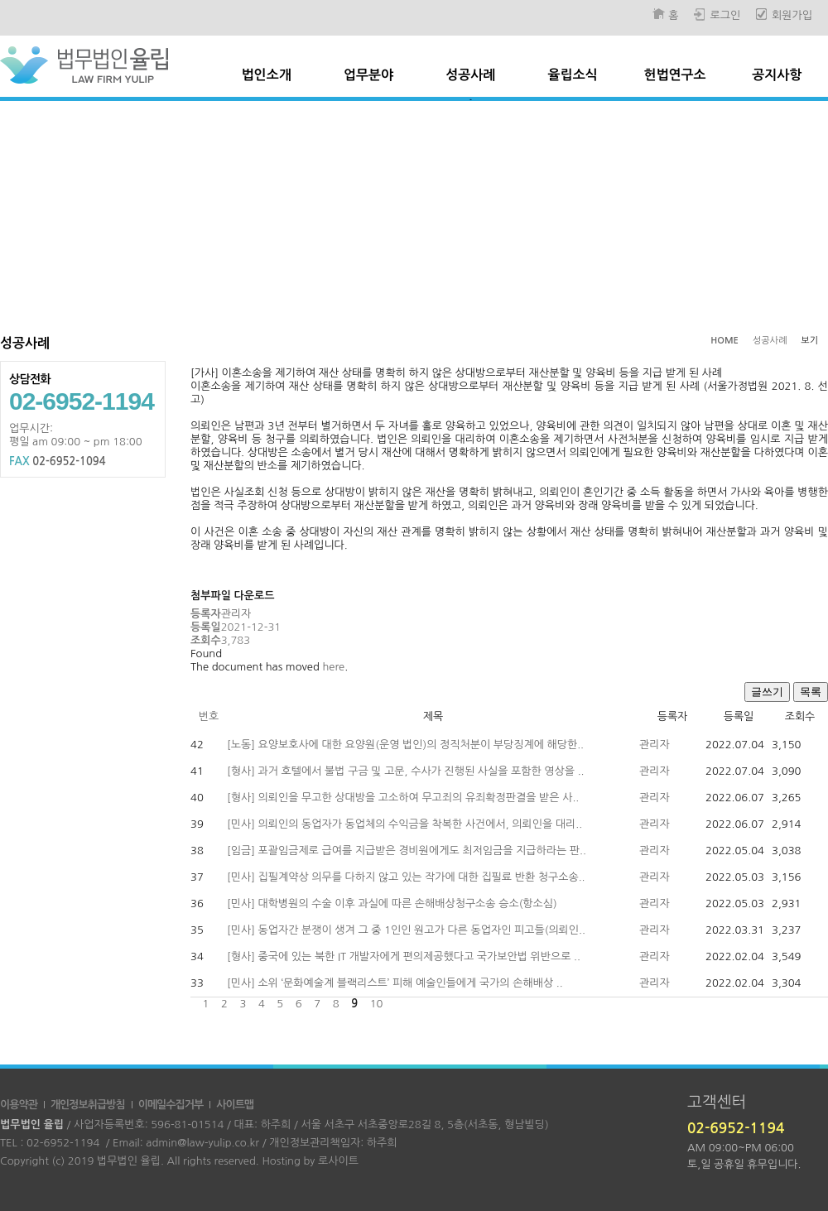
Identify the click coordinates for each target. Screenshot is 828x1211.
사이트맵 (234, 1104)
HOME (724, 340)
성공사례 (470, 75)
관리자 (654, 744)
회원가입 (792, 15)
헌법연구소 (674, 75)
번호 (209, 716)
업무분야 (368, 75)
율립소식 (573, 75)
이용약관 (18, 1104)
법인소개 (266, 75)
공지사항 (777, 75)
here (333, 666)
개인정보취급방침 (88, 1104)
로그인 (725, 15)
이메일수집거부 (171, 1104)
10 (375, 1003)
